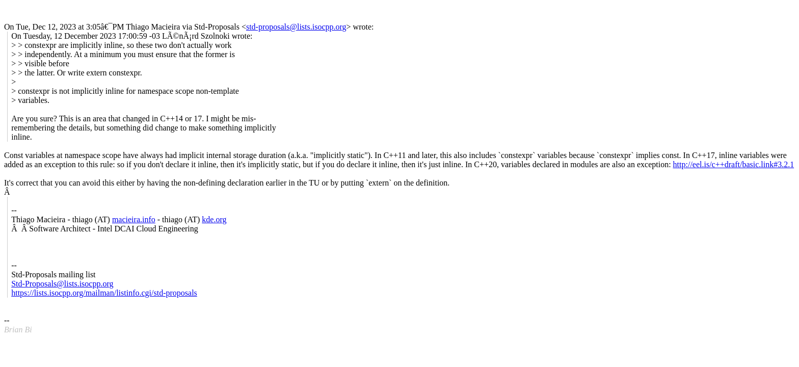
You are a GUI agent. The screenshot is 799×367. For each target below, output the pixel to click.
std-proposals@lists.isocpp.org (296, 26)
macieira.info (133, 219)
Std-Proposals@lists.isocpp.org (62, 283)
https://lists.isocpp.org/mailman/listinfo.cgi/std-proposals (104, 293)
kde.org (214, 219)
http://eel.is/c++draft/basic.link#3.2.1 (733, 164)
